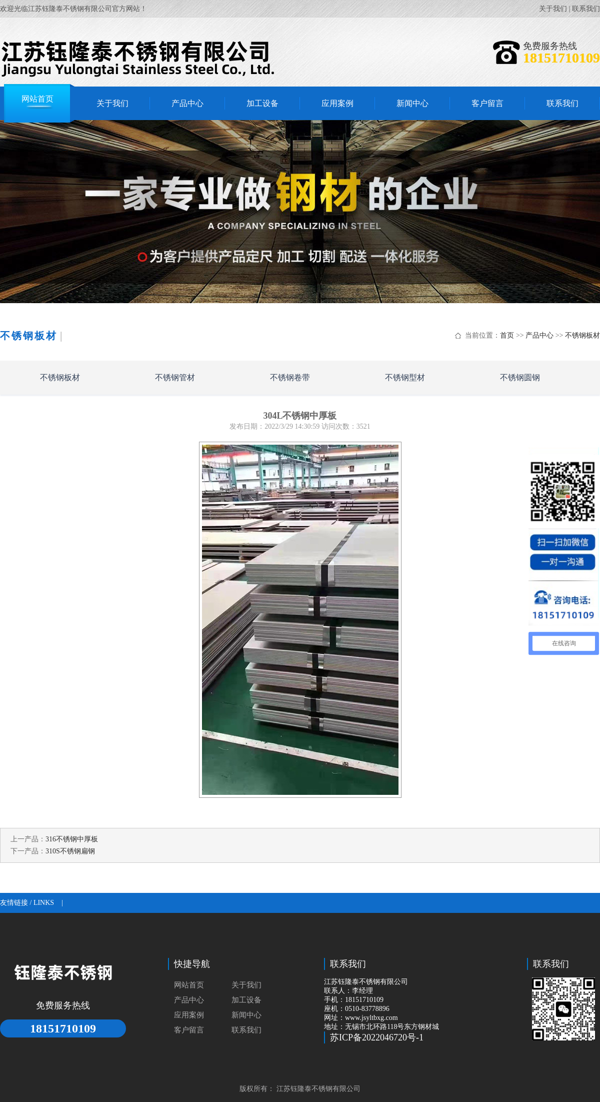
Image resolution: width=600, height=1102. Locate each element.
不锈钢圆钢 (520, 377)
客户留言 (189, 1030)
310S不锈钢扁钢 (70, 851)
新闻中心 (247, 1015)
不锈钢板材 (582, 335)
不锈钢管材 (175, 377)
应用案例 (189, 1015)
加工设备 (247, 1000)
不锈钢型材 (405, 377)
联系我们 (586, 9)
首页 (507, 335)
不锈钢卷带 (290, 377)
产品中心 (540, 335)
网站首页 (189, 985)
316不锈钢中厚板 (72, 839)
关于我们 (553, 9)
